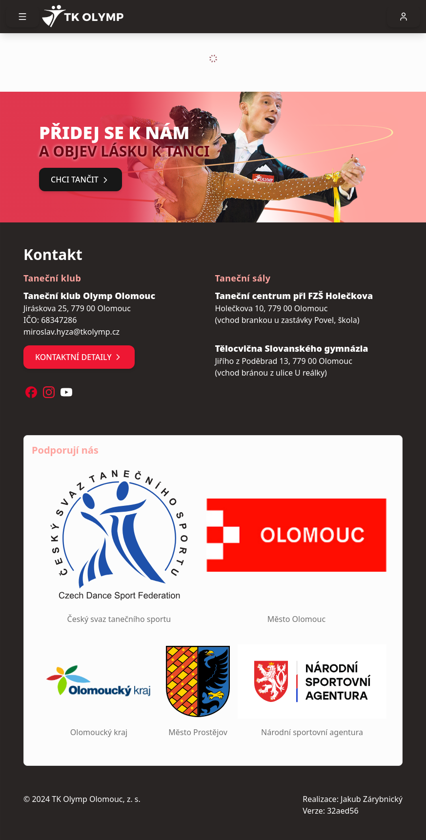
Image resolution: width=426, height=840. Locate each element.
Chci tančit (80, 179)
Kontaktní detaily (79, 357)
